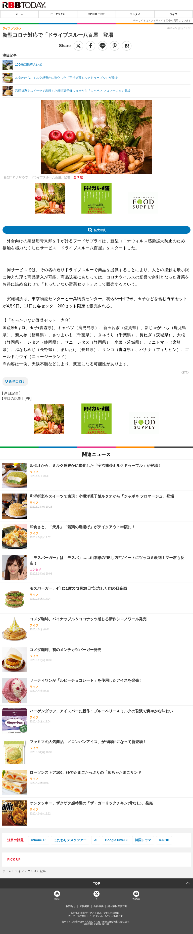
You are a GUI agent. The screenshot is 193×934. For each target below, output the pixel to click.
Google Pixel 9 (116, 840)
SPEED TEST (96, 14)
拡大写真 (100, 229)
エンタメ (135, 14)
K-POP (164, 840)
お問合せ (71, 906)
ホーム (19, 14)
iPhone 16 (38, 840)
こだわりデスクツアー (70, 840)
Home (57, 899)
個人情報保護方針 (117, 906)
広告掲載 (84, 906)
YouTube (136, 899)
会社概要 (98, 906)
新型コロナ (17, 381)
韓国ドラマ (143, 840)
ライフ (173, 14)
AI (95, 840)
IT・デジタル (58, 14)
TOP (96, 883)
